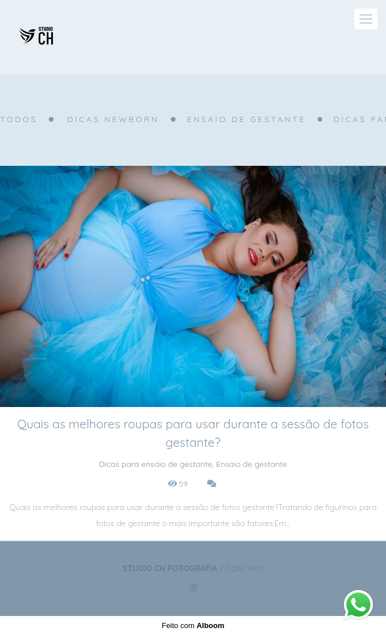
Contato (244, 568)
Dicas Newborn (113, 119)
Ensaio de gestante (246, 119)
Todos (18, 119)
